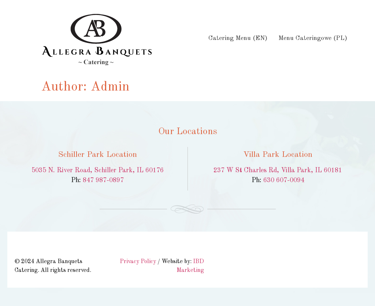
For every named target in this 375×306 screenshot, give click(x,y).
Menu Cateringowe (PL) (312, 38)
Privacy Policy (138, 262)
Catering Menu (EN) (237, 38)
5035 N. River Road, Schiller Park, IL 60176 (97, 170)
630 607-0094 (283, 180)
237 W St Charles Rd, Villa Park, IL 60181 (278, 170)
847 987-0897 (103, 180)
